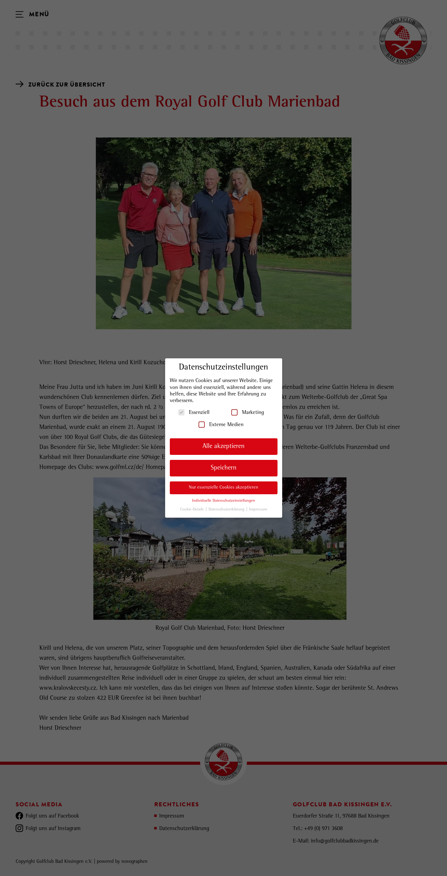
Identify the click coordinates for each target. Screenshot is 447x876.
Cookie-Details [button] (192, 510)
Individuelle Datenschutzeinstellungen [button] (223, 501)
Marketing (247, 412)
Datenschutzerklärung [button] (227, 510)
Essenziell (193, 412)
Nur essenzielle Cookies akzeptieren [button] (223, 487)
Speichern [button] (223, 468)
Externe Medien (221, 424)
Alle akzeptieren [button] (223, 446)
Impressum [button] (258, 510)
